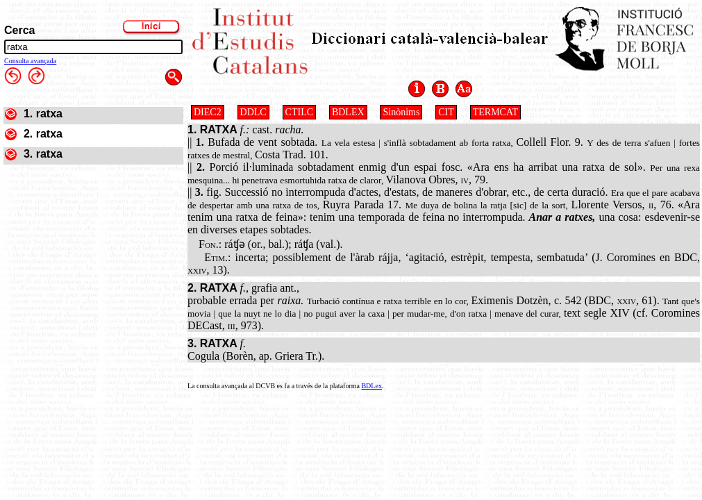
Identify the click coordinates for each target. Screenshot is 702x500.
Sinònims (401, 112)
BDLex (371, 386)
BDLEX (348, 112)
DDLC (253, 112)
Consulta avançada (30, 61)
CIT (446, 112)
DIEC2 (208, 112)
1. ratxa (43, 113)
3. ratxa (43, 154)
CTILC (299, 112)
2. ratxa (43, 134)
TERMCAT (495, 112)
